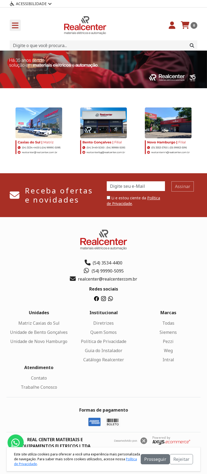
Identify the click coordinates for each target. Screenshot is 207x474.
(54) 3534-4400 (103, 263)
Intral (168, 360)
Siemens (168, 332)
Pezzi (168, 341)
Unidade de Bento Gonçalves (39, 332)
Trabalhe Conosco (39, 387)
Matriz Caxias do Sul (39, 323)
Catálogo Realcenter (103, 360)
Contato (39, 378)
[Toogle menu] (15, 25)
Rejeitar (181, 459)
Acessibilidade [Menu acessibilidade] (31, 3)
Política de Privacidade (103, 341)
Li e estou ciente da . (133, 200)
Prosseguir (155, 459)
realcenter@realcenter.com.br (103, 279)
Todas (168, 323)
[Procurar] (192, 45)
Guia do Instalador (103, 350)
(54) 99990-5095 (104, 271)
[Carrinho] (189, 25)
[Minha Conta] (172, 25)
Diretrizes (103, 323)
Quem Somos (103, 332)
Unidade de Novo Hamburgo (38, 341)
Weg (168, 350)
